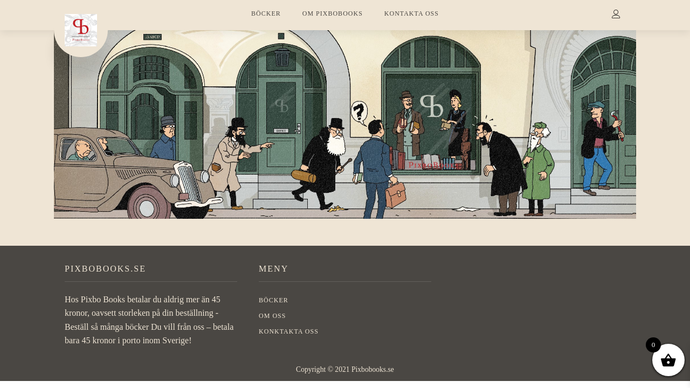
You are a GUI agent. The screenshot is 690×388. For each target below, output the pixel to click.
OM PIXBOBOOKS (332, 13)
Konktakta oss (289, 331)
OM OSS (272, 316)
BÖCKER (266, 13)
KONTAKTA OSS (411, 13)
